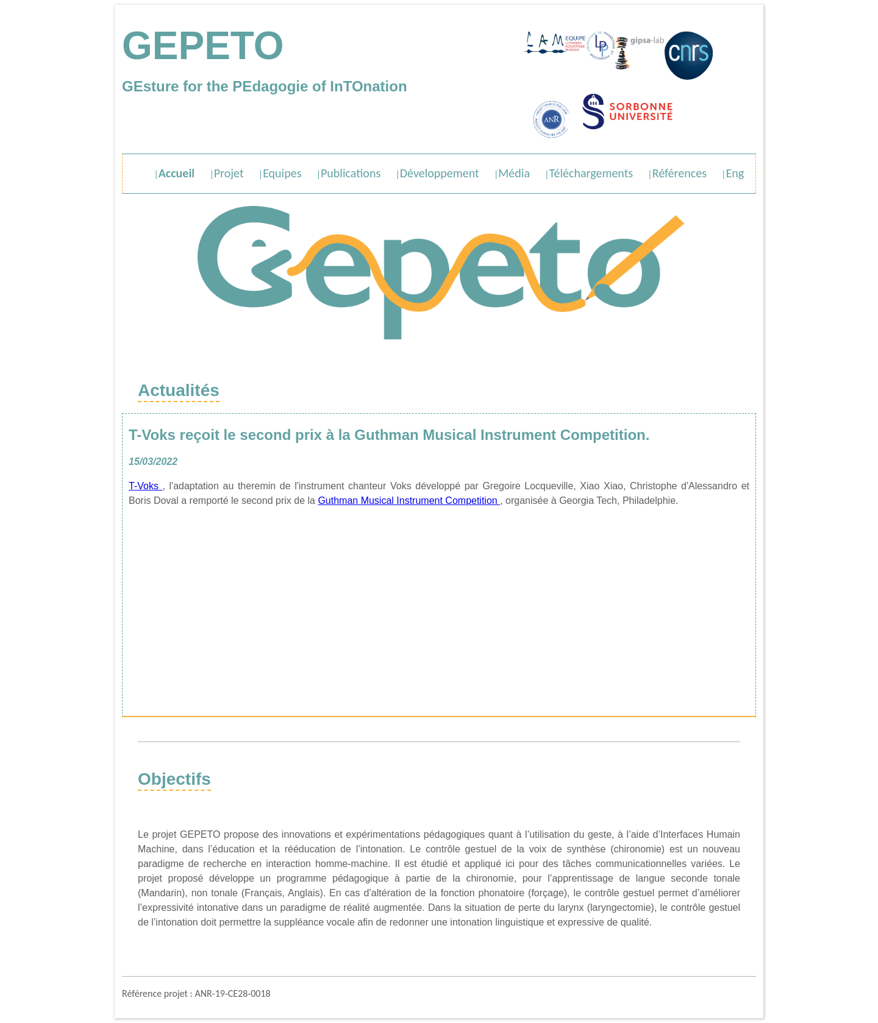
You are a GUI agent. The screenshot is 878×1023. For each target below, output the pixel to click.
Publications (350, 173)
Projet (229, 173)
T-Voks (146, 486)
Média (514, 173)
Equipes (282, 173)
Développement (439, 173)
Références (679, 173)
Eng (735, 173)
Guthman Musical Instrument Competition (409, 500)
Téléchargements (591, 173)
